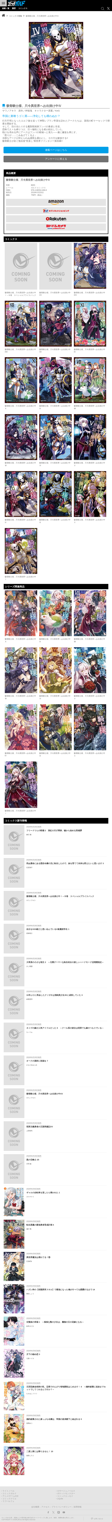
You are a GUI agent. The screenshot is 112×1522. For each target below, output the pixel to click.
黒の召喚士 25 (32, 1160)
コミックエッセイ (65, 1496)
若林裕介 (29, 933)
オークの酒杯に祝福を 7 (37, 1061)
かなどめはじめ (31, 1065)
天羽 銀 (28, 1164)
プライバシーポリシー (61, 1507)
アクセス (45, 1507)
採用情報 (78, 1507)
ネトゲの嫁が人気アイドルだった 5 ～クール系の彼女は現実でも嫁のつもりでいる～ (65, 1028)
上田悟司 (29, 1131)
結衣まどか (30, 1326)
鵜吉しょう (30, 1294)
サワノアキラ (31, 900)
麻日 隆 (28, 834)
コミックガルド (9, 1493)
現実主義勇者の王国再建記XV (39, 1127)
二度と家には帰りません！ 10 (39, 1451)
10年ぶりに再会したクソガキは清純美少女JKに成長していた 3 (54, 995)
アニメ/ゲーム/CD (10, 1496)
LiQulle (60, 1499)
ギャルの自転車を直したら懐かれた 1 (43, 1192)
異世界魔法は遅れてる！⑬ (38, 1257)
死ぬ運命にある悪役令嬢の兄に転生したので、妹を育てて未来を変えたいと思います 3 (65, 863)
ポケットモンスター (66, 1493)
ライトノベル (8, 1491)
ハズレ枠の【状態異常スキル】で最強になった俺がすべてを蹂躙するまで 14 (60, 1289)
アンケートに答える (56, 159)
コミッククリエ (9, 1499)
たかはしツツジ (31, 1393)
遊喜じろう (30, 1455)
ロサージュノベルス (66, 1491)
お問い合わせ (98, 1519)
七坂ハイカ (30, 1358)
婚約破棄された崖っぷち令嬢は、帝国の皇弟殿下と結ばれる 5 (54, 1419)
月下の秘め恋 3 (33, 1354)
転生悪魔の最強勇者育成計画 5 (40, 1225)
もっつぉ (29, 1032)
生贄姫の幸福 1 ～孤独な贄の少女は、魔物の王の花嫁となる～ (55, 1322)
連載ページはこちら (56, 150)
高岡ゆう (29, 1423)
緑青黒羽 (29, 999)
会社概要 (35, 1507)
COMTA (29, 1261)
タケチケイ (30, 1197)
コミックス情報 (15, 16)
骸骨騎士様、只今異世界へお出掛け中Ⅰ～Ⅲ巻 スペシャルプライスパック (60, 896)
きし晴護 (29, 966)
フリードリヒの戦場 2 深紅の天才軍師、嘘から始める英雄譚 (54, 830)
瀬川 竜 (28, 1229)
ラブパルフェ (8, 1501)
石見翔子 (29, 867)
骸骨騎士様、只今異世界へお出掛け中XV (44, 1094)
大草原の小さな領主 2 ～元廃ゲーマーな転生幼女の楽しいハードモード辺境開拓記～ (65, 962)
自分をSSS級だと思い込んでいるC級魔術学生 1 (47, 929)
